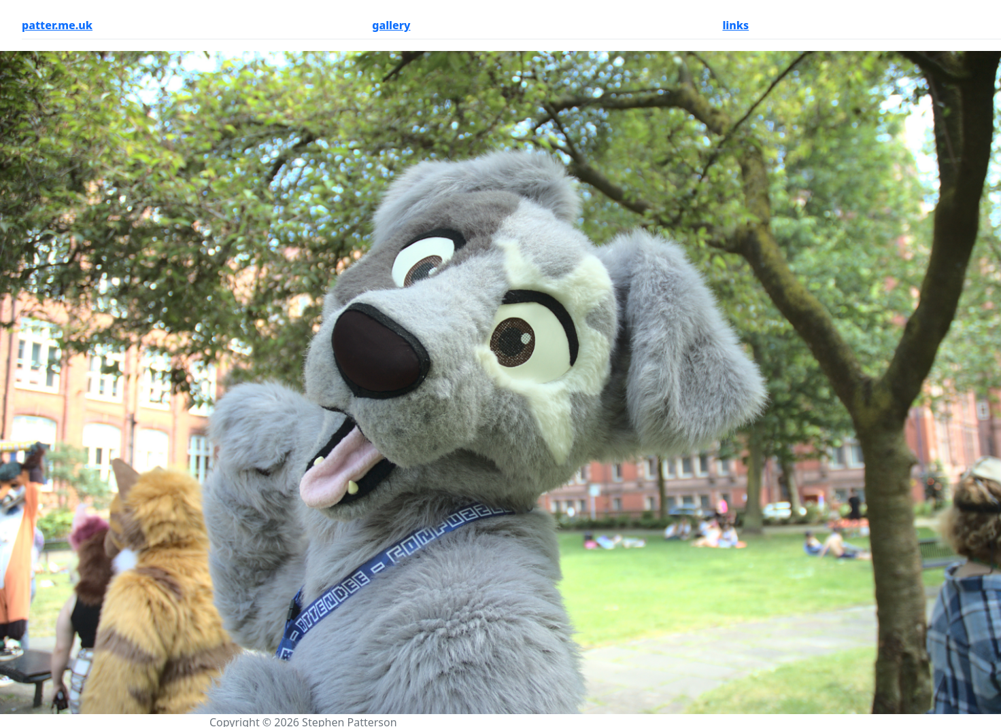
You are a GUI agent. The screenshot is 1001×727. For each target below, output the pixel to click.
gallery (391, 25)
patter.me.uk (57, 25)
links (735, 25)
